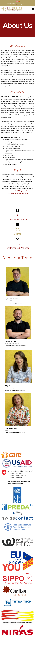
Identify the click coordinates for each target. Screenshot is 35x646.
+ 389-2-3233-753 (10, 4)
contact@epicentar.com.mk (24, 4)
